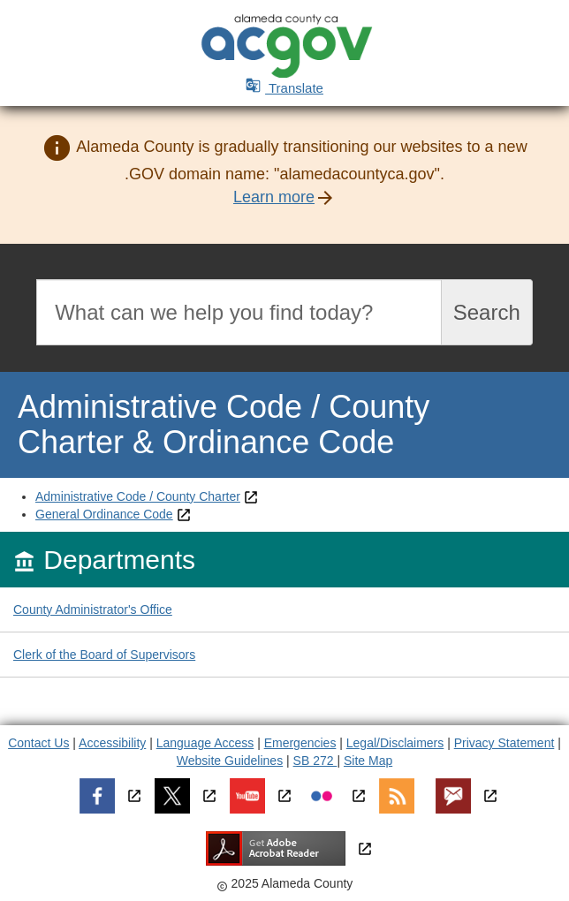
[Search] (239, 312)
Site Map (368, 760)
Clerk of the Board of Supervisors (104, 654)
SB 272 (315, 760)
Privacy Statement (504, 743)
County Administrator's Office (92, 609)
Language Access (205, 743)
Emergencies (300, 743)
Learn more (274, 197)
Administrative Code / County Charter (137, 496)
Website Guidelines (230, 760)
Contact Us (38, 743)
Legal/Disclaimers (395, 743)
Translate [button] (284, 87)
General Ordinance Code (104, 514)
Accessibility (112, 743)
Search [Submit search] (486, 312)
